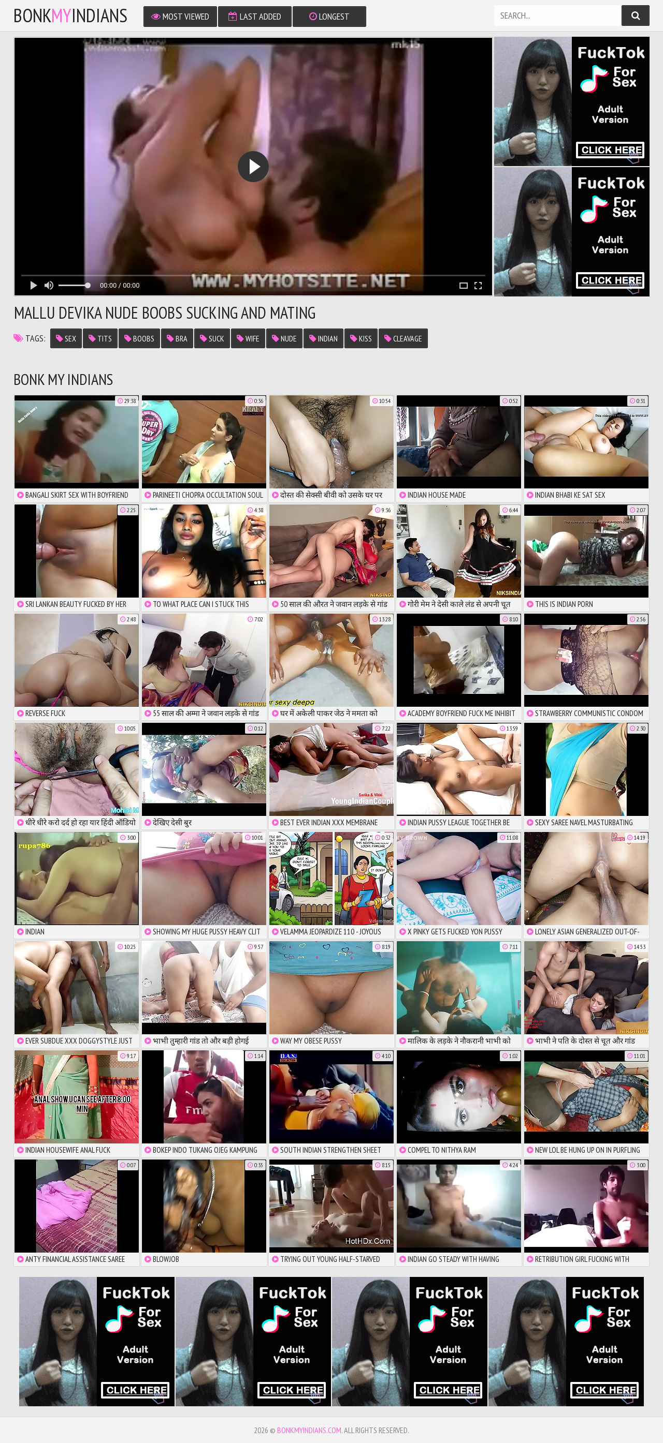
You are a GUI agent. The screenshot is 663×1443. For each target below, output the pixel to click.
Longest (329, 16)
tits (100, 338)
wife (248, 338)
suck (212, 338)
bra (177, 338)
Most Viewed (180, 16)
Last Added (254, 16)
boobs (139, 338)
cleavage (403, 338)
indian (323, 338)
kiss (361, 338)
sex (66, 338)
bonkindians (70, 15)
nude (284, 338)
